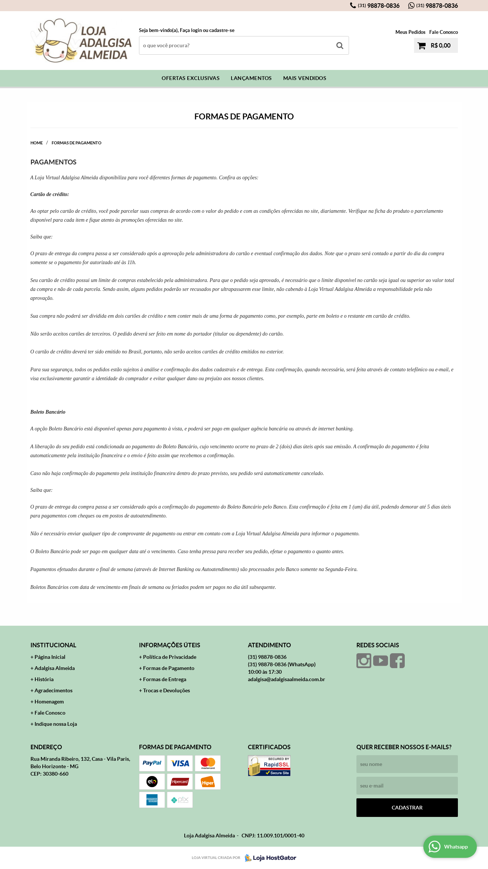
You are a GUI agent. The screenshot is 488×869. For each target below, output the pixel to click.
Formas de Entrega (164, 679)
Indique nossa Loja (56, 724)
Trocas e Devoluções (166, 690)
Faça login (191, 30)
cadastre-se (222, 30)
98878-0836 (379, 5)
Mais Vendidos (305, 78)
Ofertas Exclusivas (191, 78)
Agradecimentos (53, 690)
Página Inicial (50, 657)
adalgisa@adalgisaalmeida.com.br (286, 679)
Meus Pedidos (410, 32)
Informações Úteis (169, 645)
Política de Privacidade (169, 657)
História (44, 679)
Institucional (53, 645)
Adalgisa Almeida (55, 668)
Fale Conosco (443, 32)
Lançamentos (251, 78)
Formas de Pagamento (168, 668)
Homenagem (49, 702)
